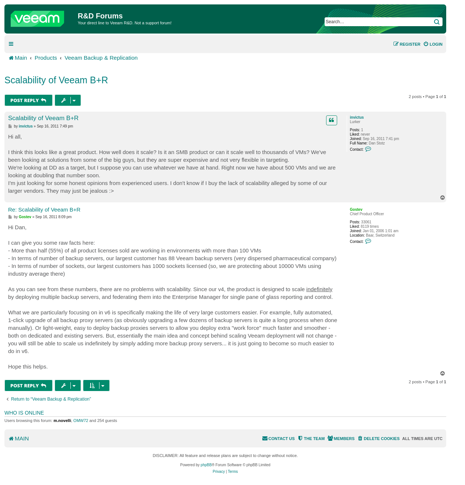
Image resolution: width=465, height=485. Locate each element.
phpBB (206, 465)
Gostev (356, 209)
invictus (357, 117)
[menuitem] (433, 44)
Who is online (24, 413)
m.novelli (62, 420)
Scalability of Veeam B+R (56, 80)
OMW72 (80, 420)
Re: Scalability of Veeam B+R (44, 209)
